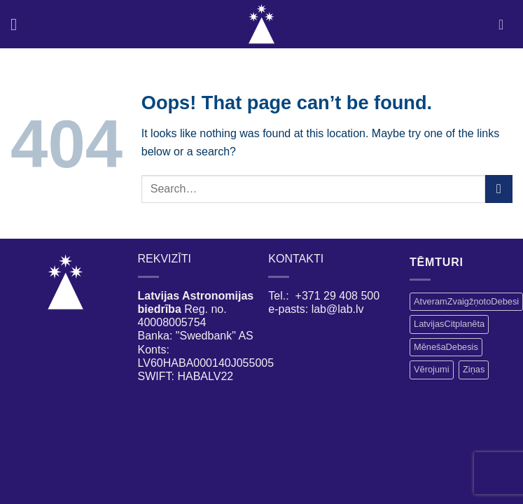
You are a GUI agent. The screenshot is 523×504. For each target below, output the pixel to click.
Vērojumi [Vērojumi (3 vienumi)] (431, 369)
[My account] (505, 24)
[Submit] (498, 188)
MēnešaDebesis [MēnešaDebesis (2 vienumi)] (446, 347)
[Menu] (19, 24)
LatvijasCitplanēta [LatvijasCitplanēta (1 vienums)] (449, 323)
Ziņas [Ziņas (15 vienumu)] (473, 369)
